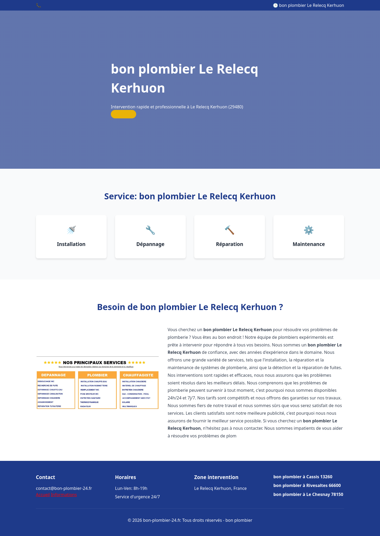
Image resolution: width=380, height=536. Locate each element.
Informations (64, 495)
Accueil (43, 495)
